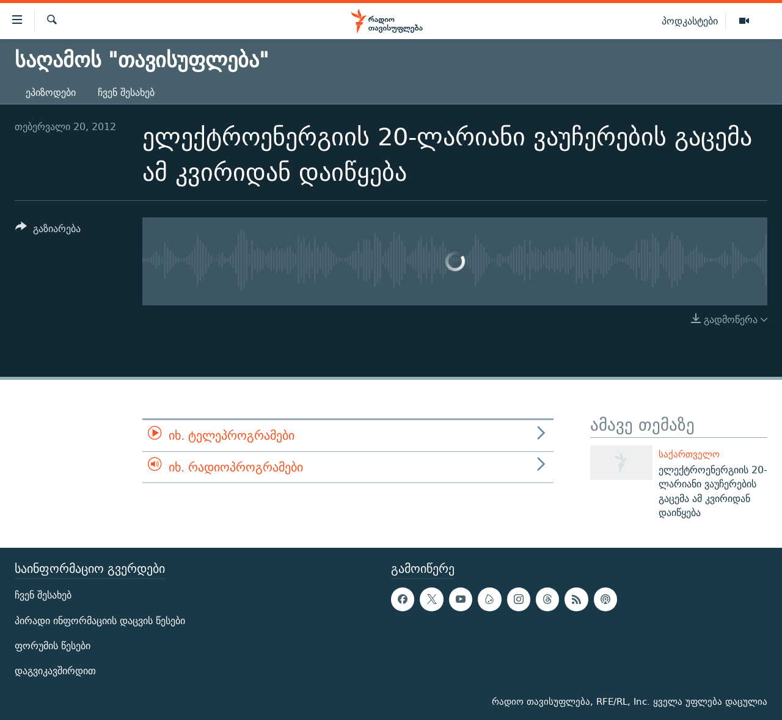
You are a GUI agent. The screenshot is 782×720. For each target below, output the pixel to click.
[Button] (48, 230)
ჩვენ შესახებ (126, 92)
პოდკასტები (690, 20)
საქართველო (689, 454)
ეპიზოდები (51, 92)
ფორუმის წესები (52, 645)
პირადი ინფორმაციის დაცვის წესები (100, 620)
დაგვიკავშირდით (55, 670)
